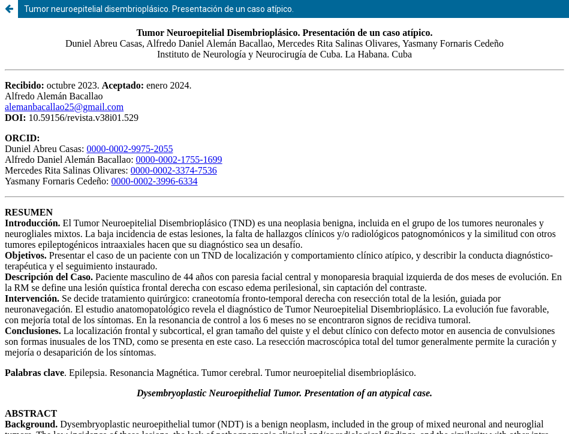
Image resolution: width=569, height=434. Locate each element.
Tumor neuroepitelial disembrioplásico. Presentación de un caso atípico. (159, 9)
